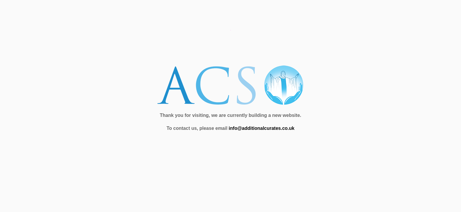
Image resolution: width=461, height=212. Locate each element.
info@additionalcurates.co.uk (262, 128)
